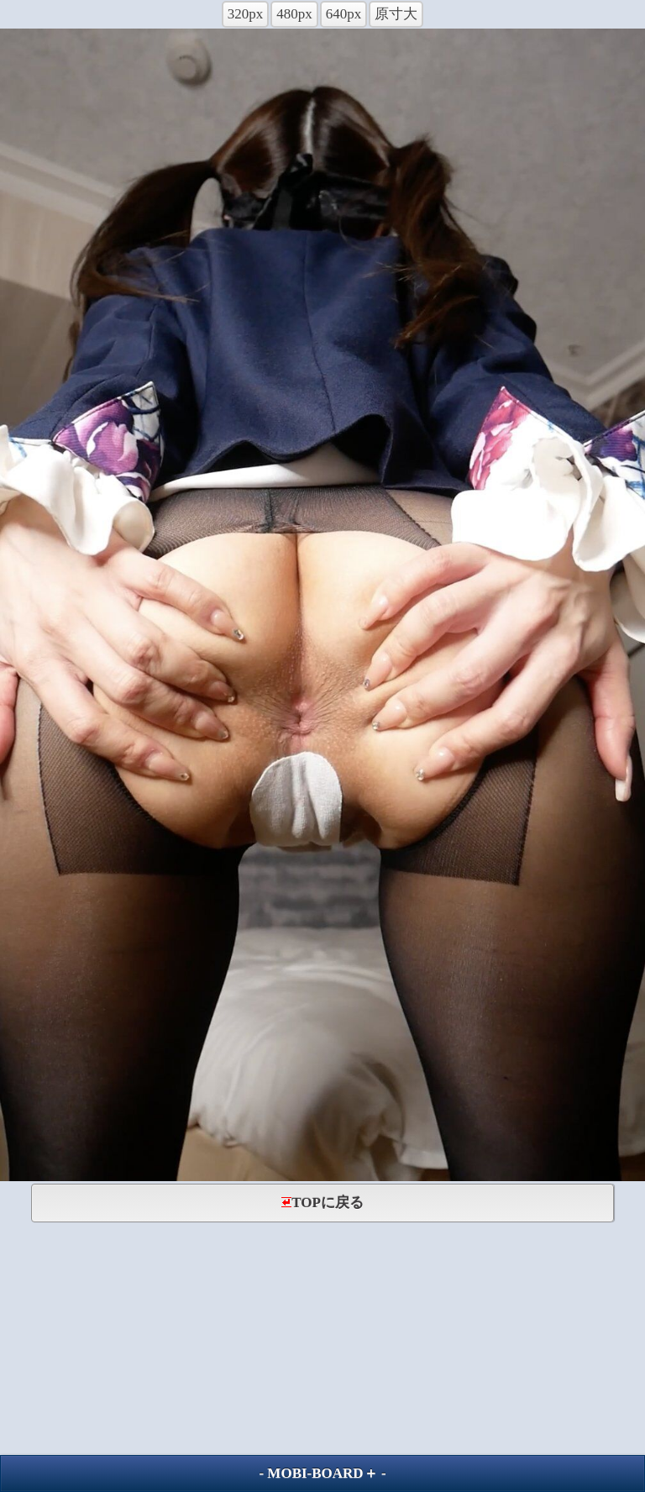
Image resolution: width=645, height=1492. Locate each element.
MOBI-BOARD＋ (322, 1473)
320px (246, 14)
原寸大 (396, 14)
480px (294, 14)
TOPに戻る (322, 1203)
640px (344, 14)
